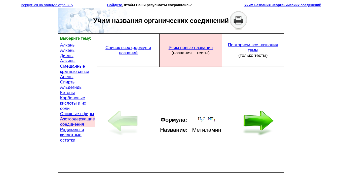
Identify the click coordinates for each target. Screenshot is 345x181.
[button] (194, 5)
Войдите (114, 5)
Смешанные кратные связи (74, 69)
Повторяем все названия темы (253, 47)
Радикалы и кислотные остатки (72, 135)
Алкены (67, 50)
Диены (66, 55)
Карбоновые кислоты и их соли (73, 103)
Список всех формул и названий (128, 50)
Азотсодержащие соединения (77, 121)
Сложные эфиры (77, 113)
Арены (66, 76)
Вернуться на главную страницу (47, 5)
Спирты (67, 81)
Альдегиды (71, 87)
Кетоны (67, 92)
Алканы (67, 45)
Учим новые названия (191, 47)
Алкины (67, 60)
